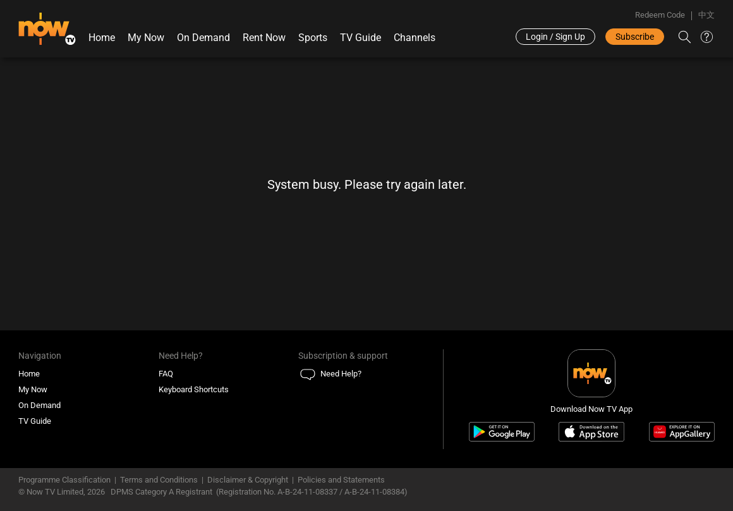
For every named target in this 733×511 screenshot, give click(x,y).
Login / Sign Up (555, 37)
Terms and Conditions (159, 479)
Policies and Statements (341, 479)
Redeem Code (660, 15)
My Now (146, 38)
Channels (414, 38)
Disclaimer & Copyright (247, 479)
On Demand (203, 38)
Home (101, 38)
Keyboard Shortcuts (194, 389)
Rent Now (264, 38)
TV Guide (360, 38)
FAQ (166, 373)
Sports (312, 38)
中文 (706, 15)
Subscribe (634, 37)
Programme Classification (64, 479)
